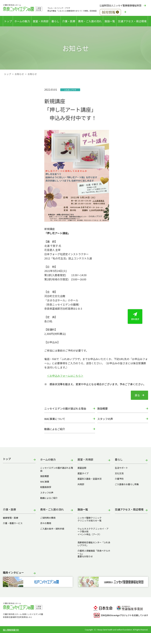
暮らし (55, 21)
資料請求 (135, 316)
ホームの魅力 (22, 21)
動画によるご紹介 (54, 429)
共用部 (81, 484)
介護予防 (119, 478)
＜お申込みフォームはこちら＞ (65, 376)
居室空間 (82, 467)
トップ (8, 21)
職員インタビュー (13, 572)
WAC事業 (44, 481)
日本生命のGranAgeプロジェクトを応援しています (121, 615)
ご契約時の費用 (49, 517)
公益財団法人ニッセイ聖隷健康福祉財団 (120, 5)
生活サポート (121, 467)
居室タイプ (83, 473)
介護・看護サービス (13, 523)
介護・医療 (68, 21)
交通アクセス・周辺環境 (132, 21)
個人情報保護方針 (11, 629)
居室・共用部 (40, 21)
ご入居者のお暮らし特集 (127, 484)
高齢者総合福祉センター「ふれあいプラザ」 (94, 544)
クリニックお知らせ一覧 (89, 520)
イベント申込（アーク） (89, 534)
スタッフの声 (105, 419)
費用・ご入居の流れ (90, 21)
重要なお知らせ (85, 556)
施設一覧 (110, 21)
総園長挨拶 (45, 487)
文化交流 (119, 473)
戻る (137, 395)
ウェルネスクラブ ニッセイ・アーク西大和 (93, 530)
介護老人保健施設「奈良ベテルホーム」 (94, 552)
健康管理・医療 (10, 517)
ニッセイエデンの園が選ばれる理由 (65, 408)
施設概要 (102, 408)
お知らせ (19, 74)
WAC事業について (54, 419)
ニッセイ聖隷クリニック (89, 517)
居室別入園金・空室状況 (89, 478)
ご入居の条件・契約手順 (52, 528)
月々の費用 (45, 523)
